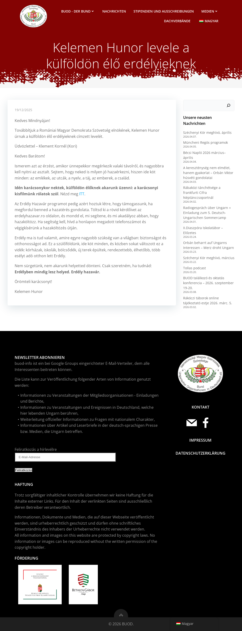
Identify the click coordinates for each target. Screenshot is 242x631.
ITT (81, 193)
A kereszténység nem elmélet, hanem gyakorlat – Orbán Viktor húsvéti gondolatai (208, 172)
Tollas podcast (194, 268)
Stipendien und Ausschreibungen (164, 11)
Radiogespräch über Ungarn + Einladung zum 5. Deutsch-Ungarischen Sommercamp (207, 212)
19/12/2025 (23, 110)
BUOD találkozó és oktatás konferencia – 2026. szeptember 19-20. (208, 283)
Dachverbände (177, 21)
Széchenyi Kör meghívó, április (207, 132)
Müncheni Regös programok (205, 142)
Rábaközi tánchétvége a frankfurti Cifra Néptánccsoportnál (201, 192)
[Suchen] (228, 105)
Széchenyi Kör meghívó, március (208, 258)
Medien (209, 11)
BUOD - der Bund (78, 11)
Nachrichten (114, 11)
